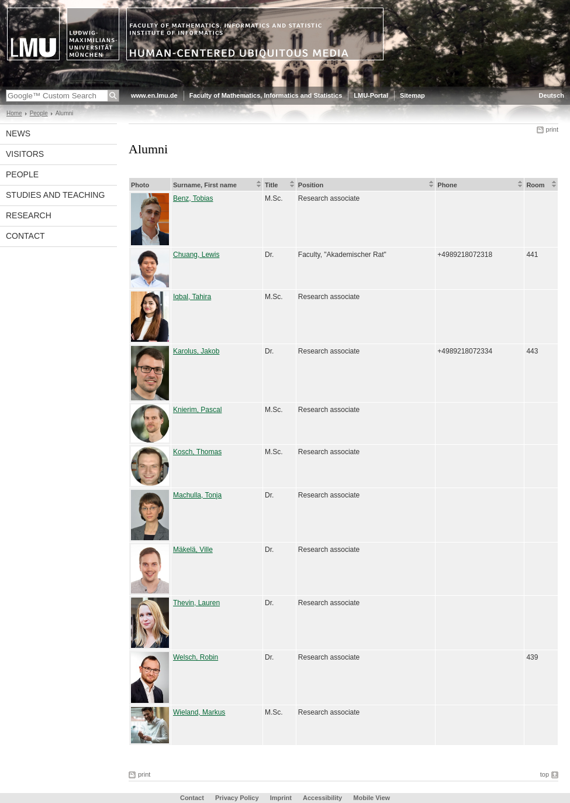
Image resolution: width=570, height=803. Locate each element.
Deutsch (551, 95)
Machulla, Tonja (197, 495)
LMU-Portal (371, 95)
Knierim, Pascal (197, 410)
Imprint (281, 797)
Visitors (25, 154)
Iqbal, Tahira (192, 297)
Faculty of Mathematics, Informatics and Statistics (266, 95)
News (18, 133)
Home (14, 113)
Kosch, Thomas (197, 452)
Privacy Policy (237, 797)
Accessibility (323, 797)
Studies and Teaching (55, 195)
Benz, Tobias (193, 198)
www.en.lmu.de (154, 95)
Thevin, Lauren (196, 603)
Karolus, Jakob (196, 351)
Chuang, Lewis (196, 254)
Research (28, 215)
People (39, 113)
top (544, 774)
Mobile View (371, 797)
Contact (25, 236)
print (552, 129)
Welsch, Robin (195, 657)
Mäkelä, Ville (193, 549)
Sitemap (412, 95)
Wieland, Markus (199, 712)
